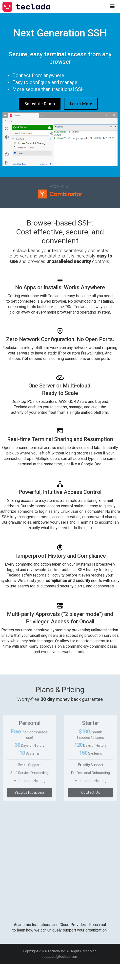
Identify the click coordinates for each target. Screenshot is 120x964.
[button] (112, 6)
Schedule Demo (39, 103)
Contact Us (90, 794)
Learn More (81, 103)
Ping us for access (29, 794)
